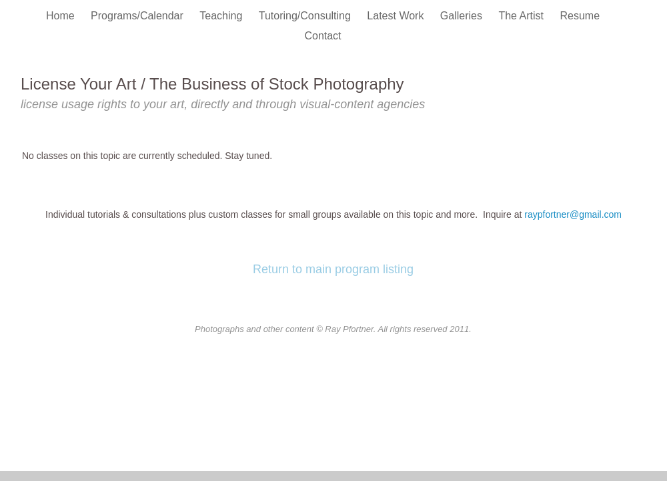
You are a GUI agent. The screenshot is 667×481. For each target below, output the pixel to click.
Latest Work (397, 15)
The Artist (522, 15)
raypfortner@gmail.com (573, 214)
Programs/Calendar (138, 15)
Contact (322, 35)
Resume (580, 15)
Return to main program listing (333, 269)
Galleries (463, 15)
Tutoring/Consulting (306, 15)
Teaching (222, 15)
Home (61, 15)
